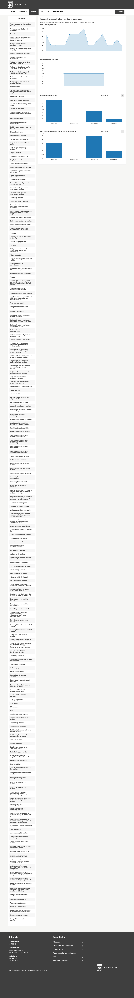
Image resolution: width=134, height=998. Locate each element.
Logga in (120, 11)
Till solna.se (57, 942)
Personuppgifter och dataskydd (64, 953)
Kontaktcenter (14, 942)
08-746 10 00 (13, 944)
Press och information (61, 961)
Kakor (55, 957)
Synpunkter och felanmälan (63, 946)
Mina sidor (23, 12)
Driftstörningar (58, 949)
